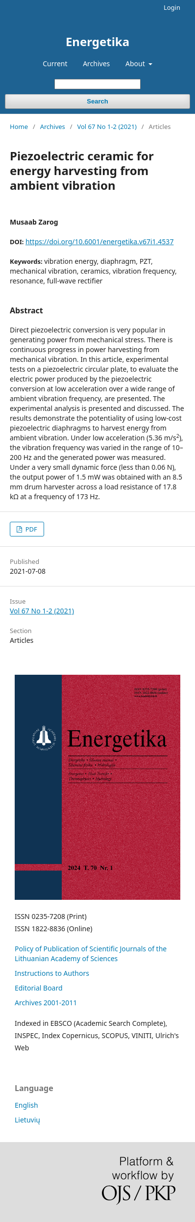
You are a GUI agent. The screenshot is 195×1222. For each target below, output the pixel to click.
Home (19, 126)
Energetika (97, 41)
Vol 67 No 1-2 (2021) (107, 126)
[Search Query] (97, 84)
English (26, 1105)
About (135, 63)
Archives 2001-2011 (46, 1002)
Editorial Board (39, 988)
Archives (96, 63)
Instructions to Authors (52, 973)
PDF (30, 529)
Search (97, 101)
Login (172, 7)
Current (55, 63)
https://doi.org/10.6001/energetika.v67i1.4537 (99, 241)
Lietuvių (27, 1119)
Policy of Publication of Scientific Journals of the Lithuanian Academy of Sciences (91, 953)
